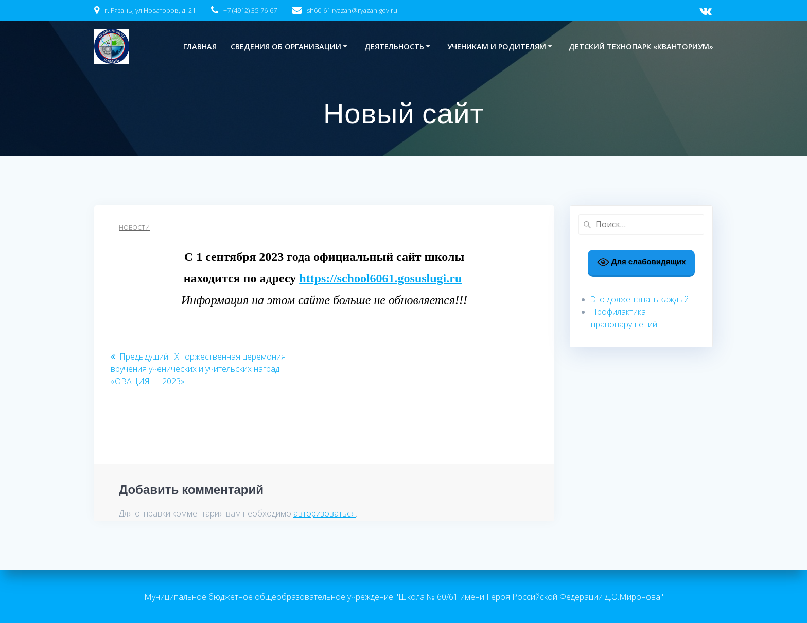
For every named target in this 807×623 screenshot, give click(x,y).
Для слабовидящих (641, 262)
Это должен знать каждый (640, 299)
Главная (200, 46)
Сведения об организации (286, 46)
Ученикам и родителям (496, 46)
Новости (134, 227)
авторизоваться (324, 513)
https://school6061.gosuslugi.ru (380, 278)
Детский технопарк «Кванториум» (641, 46)
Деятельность (394, 46)
